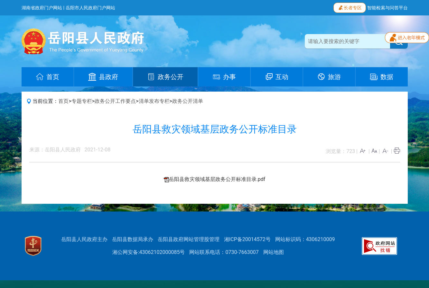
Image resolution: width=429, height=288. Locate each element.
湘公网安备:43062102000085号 (148, 252)
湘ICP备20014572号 (247, 239)
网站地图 (273, 252)
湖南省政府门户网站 (42, 7)
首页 (63, 101)
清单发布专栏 (154, 101)
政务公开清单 (187, 101)
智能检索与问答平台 (387, 7)
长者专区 (350, 7)
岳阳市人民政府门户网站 (90, 7)
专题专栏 (81, 101)
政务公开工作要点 (115, 101)
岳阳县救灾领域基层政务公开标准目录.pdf (217, 179)
